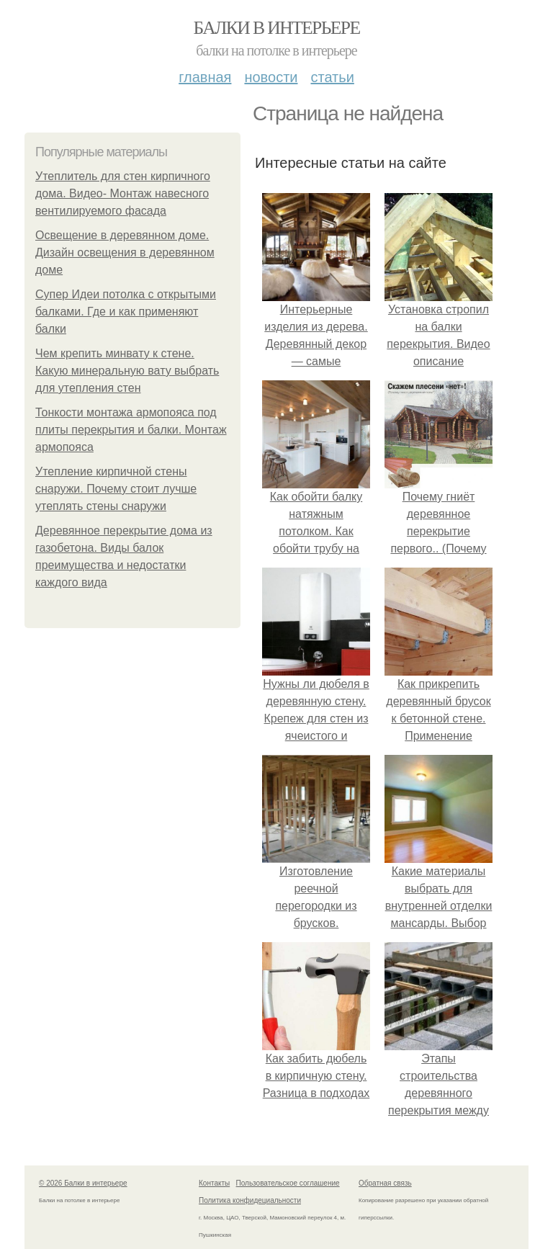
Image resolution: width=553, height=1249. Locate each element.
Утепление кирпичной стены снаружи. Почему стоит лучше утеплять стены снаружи (116, 488)
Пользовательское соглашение (288, 1183)
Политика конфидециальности (250, 1200)
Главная (205, 77)
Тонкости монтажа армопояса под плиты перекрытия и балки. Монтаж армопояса (131, 429)
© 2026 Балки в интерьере (83, 1183)
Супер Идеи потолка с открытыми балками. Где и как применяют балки (125, 311)
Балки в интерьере (276, 27)
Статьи (332, 77)
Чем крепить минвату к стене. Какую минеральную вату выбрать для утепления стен (127, 370)
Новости (270, 77)
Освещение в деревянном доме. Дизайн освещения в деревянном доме (125, 252)
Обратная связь (385, 1183)
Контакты (214, 1183)
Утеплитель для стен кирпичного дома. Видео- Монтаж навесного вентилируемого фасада (122, 193)
